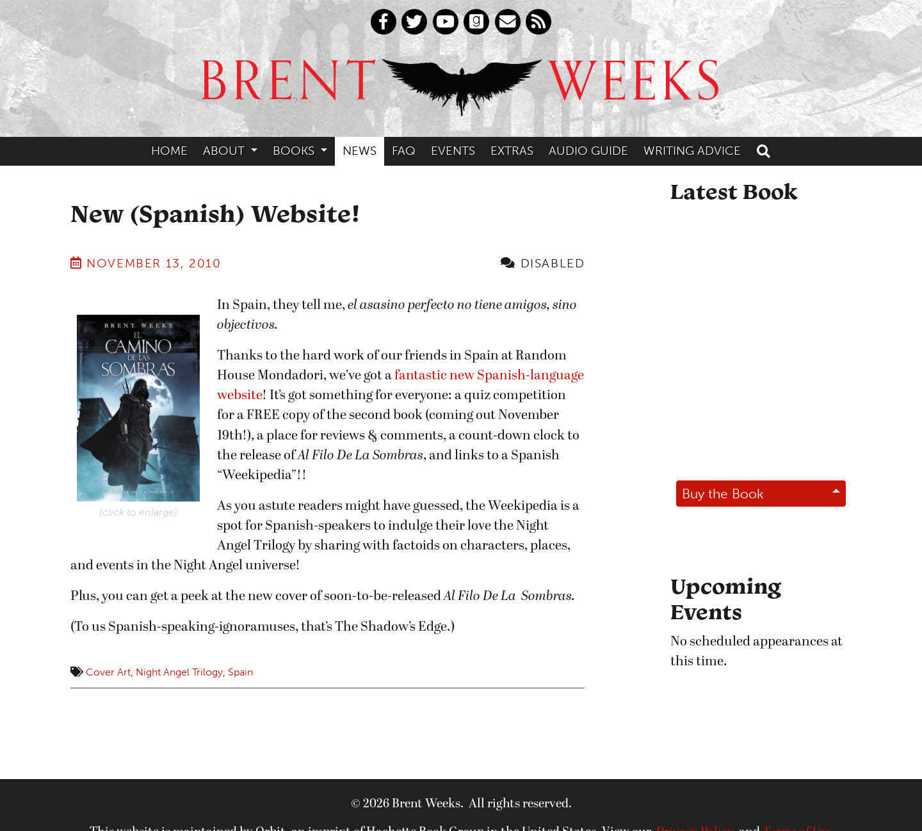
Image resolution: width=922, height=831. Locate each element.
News (359, 150)
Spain (240, 672)
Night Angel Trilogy (179, 672)
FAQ (404, 150)
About (225, 150)
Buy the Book (723, 494)
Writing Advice (692, 150)
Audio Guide (588, 150)
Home (169, 150)
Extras (511, 150)
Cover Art (108, 672)
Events (453, 150)
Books (295, 150)
